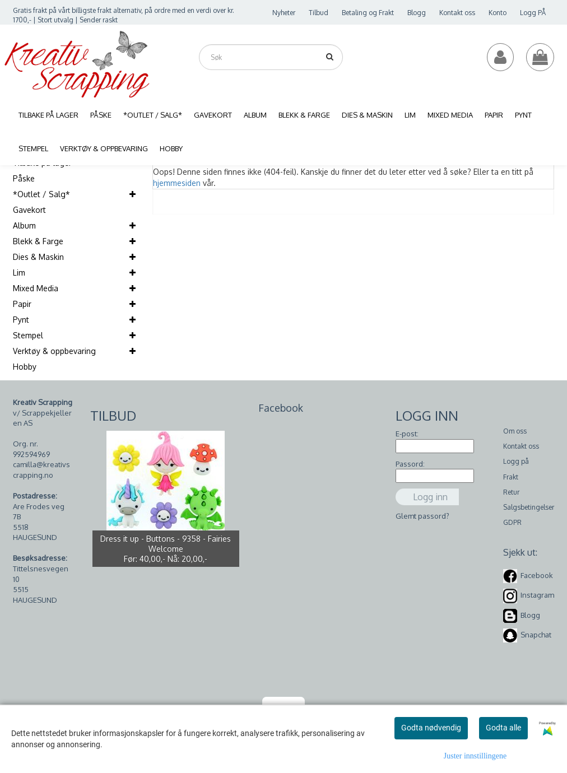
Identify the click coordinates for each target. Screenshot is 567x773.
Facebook (536, 575)
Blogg (416, 12)
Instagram (537, 594)
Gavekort (29, 210)
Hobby (24, 366)
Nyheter (283, 12)
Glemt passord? (422, 515)
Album (24, 225)
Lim (19, 272)
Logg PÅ (533, 12)
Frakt (510, 477)
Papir (22, 304)
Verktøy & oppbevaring (54, 351)
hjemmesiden (177, 183)
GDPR (512, 522)
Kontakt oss (457, 12)
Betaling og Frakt (368, 12)
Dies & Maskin (38, 257)
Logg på (516, 461)
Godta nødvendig (431, 727)
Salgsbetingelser (528, 507)
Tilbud (318, 12)
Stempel (28, 335)
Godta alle (503, 727)
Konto (497, 12)
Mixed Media (35, 288)
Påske (24, 178)
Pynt (21, 319)
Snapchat (535, 634)
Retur (511, 492)
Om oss (515, 431)
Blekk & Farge (38, 241)
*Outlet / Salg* (41, 194)
